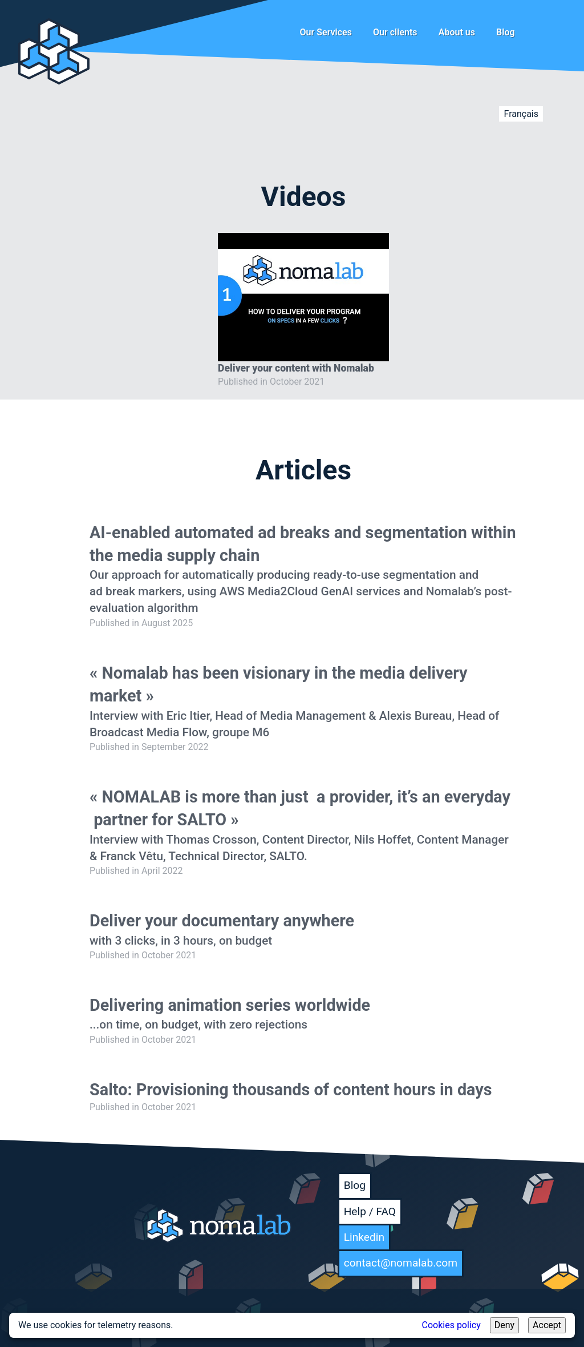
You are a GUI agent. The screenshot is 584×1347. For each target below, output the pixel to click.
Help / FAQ (370, 1211)
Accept (547, 1325)
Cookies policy (451, 1325)
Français (521, 113)
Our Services (326, 32)
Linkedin (364, 1237)
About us (457, 32)
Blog (505, 32)
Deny (504, 1325)
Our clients (395, 32)
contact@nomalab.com (400, 1262)
